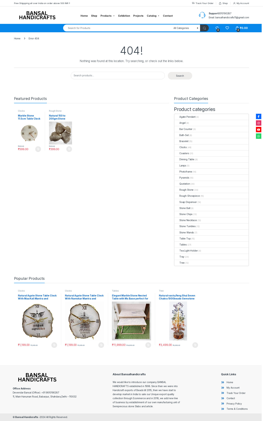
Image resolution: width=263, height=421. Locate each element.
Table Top (182, 238)
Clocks (21, 111)
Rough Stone (55, 111)
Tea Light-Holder (186, 250)
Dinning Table (184, 159)
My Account (241, 3)
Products (108, 15)
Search (180, 75)
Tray (179, 256)
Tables (180, 244)
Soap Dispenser (185, 202)
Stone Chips (183, 214)
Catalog (153, 15)
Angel (180, 122)
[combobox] (117, 28)
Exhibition (124, 15)
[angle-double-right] (227, 382)
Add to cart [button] (38, 149)
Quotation (182, 183)
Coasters (181, 153)
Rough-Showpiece (187, 195)
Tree (179, 262)
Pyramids (181, 177)
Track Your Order (202, 3)
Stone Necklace (185, 220)
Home (84, 15)
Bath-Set (181, 135)
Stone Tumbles (185, 226)
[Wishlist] (227, 28)
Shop (223, 3)
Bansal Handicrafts (26, 417)
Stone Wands (184, 232)
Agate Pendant (185, 116)
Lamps (180, 165)
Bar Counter (183, 129)
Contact (168, 15)
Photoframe (183, 171)
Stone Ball (182, 208)
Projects (138, 15)
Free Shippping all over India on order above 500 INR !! (42, 3)
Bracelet (181, 141)
